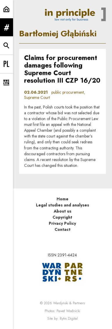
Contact (63, 229)
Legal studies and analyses (62, 205)
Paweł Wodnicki (68, 311)
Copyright (62, 217)
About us (62, 211)
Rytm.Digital (69, 318)
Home (62, 199)
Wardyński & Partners (69, 303)
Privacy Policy (62, 223)
